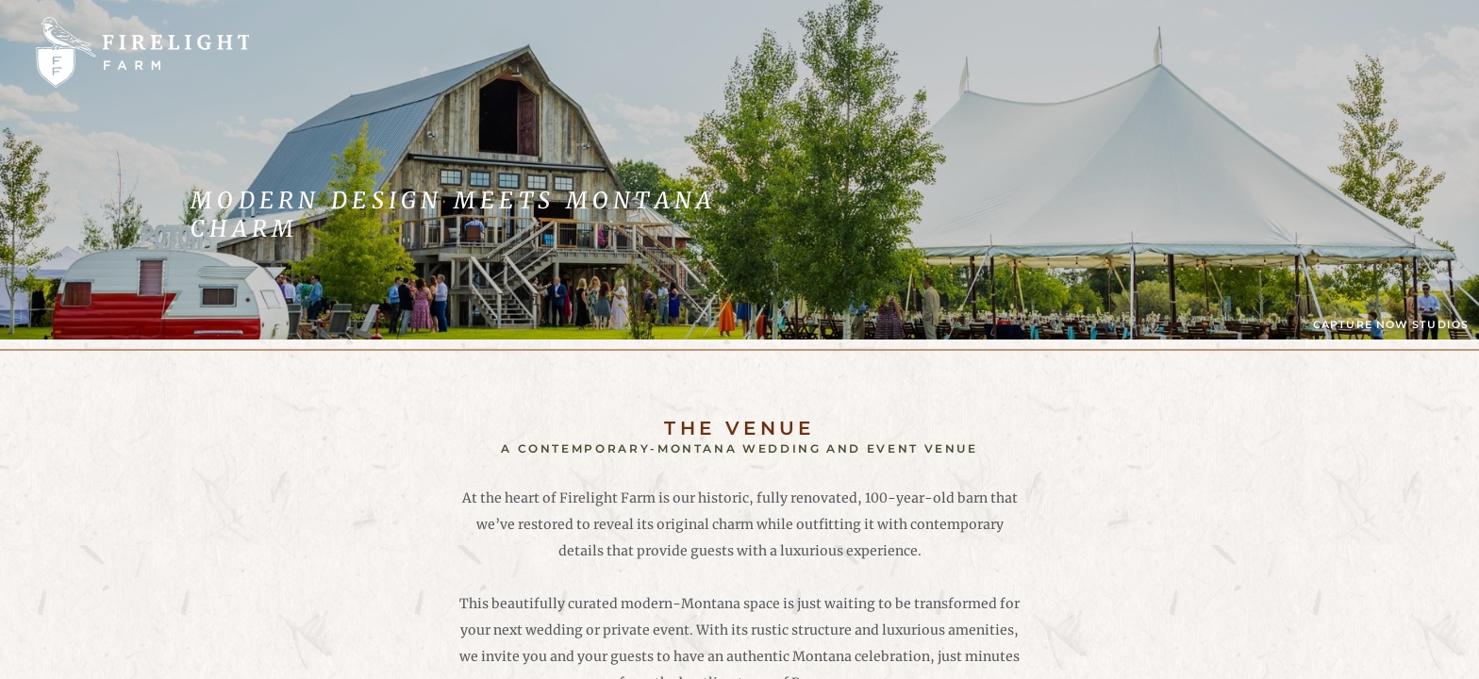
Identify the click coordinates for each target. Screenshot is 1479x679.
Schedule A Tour (1335, 51)
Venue (621, 52)
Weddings (419, 52)
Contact (1066, 52)
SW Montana (939, 52)
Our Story (805, 52)
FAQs (703, 52)
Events (529, 52)
